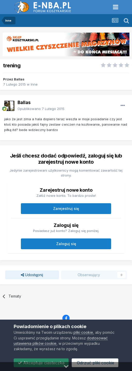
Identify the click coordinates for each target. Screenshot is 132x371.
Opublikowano (41, 109)
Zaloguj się (66, 244)
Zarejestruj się (66, 208)
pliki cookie (83, 332)
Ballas (19, 79)
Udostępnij (32, 275)
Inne (34, 84)
